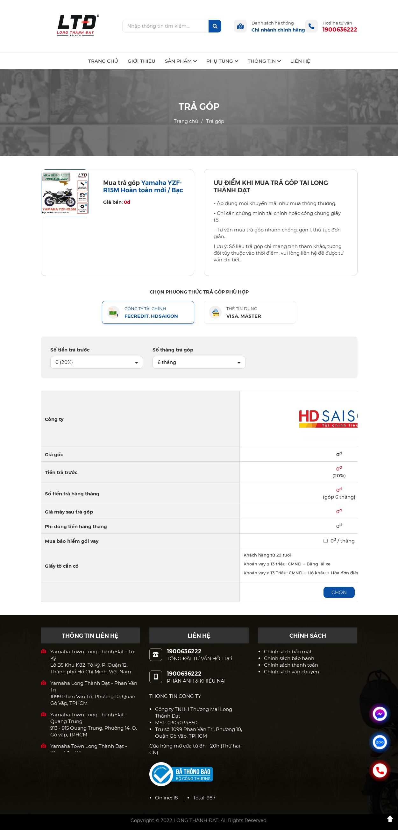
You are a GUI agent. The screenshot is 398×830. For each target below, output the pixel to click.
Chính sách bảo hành (289, 658)
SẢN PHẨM (181, 61)
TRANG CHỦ (103, 61)
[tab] (148, 312)
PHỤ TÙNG (222, 61)
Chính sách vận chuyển (291, 672)
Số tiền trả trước (69, 349)
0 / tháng (339, 540)
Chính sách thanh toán (291, 665)
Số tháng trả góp (173, 349)
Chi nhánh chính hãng (278, 29)
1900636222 (340, 29)
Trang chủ (186, 121)
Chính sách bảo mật (288, 652)
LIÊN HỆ (300, 61)
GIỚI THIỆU (141, 61)
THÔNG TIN (264, 61)
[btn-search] (215, 26)
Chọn (339, 592)
